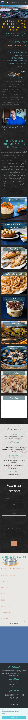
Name (14, 494)
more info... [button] (5, 713)
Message (14, 513)
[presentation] (14, 534)
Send (14, 543)
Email (14, 504)
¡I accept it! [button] (14, 717)
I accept (14, 528)
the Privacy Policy (16, 528)
